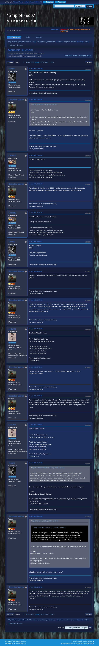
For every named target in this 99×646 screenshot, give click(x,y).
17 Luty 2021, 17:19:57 (35, 367)
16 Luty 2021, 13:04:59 (35, 184)
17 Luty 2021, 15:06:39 (35, 329)
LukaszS (12, 155)
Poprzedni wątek (71, 55)
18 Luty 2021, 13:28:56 (35, 516)
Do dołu (10, 62)
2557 (52, 62)
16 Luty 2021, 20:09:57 (35, 271)
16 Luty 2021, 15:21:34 (35, 212)
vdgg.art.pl (64, 29)
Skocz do (61, 627)
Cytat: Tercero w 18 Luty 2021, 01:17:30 (45, 521)
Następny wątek (85, 55)
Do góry (10, 615)
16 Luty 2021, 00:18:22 (35, 68)
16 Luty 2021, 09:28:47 (35, 155)
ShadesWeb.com (21, 643)
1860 (46, 62)
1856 (28, 62)
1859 (42, 62)
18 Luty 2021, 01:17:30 (35, 463)
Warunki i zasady (82, 641)
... (25, 62)
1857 (32, 62)
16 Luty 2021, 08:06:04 (35, 99)
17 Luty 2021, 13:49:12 (35, 300)
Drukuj (89, 62)
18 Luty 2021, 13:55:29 (35, 587)
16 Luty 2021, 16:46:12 (35, 241)
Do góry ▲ (91, 641)
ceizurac (12, 329)
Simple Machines (21, 641)
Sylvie (87, 42)
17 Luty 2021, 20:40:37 (35, 424)
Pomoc (74, 641)
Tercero (11, 69)
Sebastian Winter (16, 100)
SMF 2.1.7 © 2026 (10, 641)
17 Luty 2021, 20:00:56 (35, 396)
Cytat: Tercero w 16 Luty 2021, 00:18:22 (45, 104)
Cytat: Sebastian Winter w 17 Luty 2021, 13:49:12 (48, 468)
